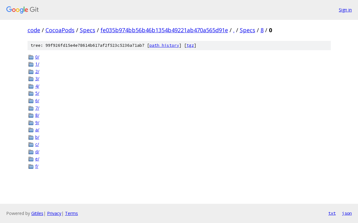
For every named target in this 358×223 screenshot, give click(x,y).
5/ (37, 93)
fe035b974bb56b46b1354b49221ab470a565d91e (164, 30)
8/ (37, 115)
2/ (37, 71)
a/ (37, 130)
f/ (36, 166)
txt (332, 213)
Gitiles (37, 213)
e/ (37, 159)
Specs (87, 30)
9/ (37, 122)
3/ (37, 78)
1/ (37, 64)
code (34, 30)
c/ (37, 144)
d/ (37, 152)
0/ (37, 57)
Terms (71, 213)
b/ (37, 137)
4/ (37, 86)
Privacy (54, 213)
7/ (37, 108)
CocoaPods (60, 30)
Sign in (345, 10)
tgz (190, 45)
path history (164, 45)
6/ (37, 100)
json (347, 213)
